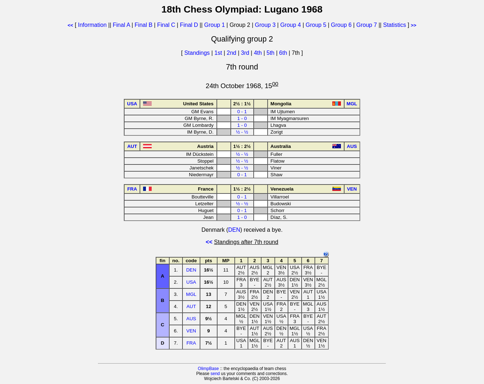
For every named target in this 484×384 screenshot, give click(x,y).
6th (284, 53)
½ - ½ (242, 132)
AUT (191, 306)
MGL (191, 294)
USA (191, 282)
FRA (191, 343)
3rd (246, 53)
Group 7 (366, 25)
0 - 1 (242, 111)
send (215, 373)
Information (92, 25)
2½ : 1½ (242, 103)
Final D (189, 25)
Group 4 (290, 25)
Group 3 (265, 25)
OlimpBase (208, 368)
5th (271, 53)
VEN (191, 330)
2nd (232, 53)
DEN (234, 230)
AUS (191, 318)
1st (219, 53)
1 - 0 (242, 118)
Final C (166, 25)
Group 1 (214, 25)
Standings (197, 53)
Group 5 (315, 25)
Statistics (394, 25)
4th (259, 53)
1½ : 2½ (242, 146)
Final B (143, 25)
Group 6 (341, 25)
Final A (121, 25)
